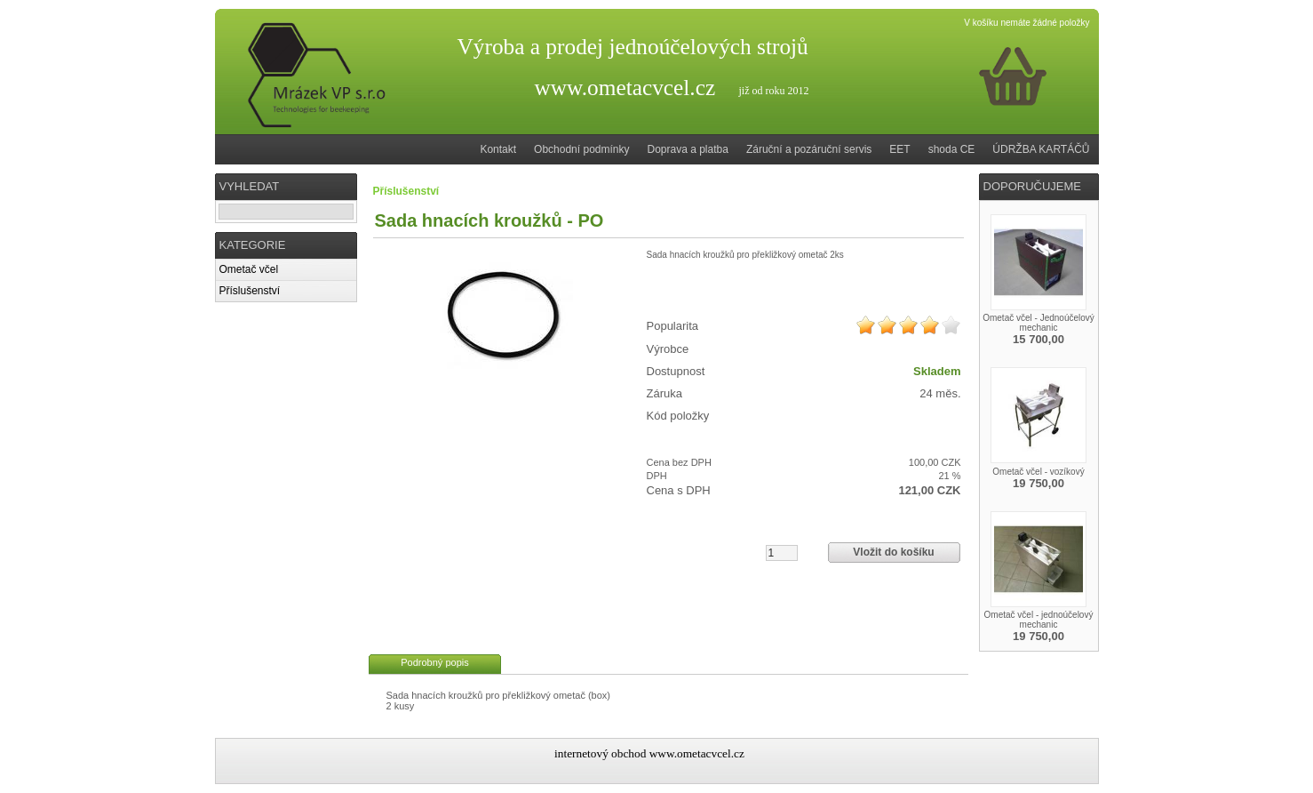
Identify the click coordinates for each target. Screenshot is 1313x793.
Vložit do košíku (893, 552)
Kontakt (498, 149)
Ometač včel (249, 269)
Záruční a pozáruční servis (808, 149)
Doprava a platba (688, 149)
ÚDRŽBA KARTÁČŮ (1040, 149)
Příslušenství (250, 290)
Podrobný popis (434, 662)
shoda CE (951, 149)
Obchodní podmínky (581, 149)
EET (899, 149)
